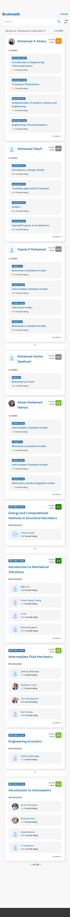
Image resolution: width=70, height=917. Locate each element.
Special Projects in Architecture (30, 225)
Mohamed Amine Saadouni (30, 359)
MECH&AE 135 (19, 98)
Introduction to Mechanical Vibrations (28, 570)
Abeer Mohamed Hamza (29, 405)
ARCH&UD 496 (19, 221)
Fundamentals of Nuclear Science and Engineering (34, 104)
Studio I (16, 206)
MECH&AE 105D (19, 80)
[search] (30, 21)
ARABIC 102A (18, 285)
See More (57, 136)
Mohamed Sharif (29, 149)
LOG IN (64, 14)
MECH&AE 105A (19, 58)
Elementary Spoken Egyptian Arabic (33, 483)
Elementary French (23, 381)
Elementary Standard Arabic (29, 270)
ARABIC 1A (17, 266)
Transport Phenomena (25, 84)
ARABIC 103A (18, 303)
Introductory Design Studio (28, 169)
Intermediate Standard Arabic (30, 289)
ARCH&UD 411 (19, 166)
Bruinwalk (11, 14)
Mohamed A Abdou (31, 41)
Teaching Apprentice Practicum (30, 188)
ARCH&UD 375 (19, 184)
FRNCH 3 (16, 377)
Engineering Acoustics (25, 741)
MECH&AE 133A (19, 120)
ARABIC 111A (18, 479)
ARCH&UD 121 (19, 203)
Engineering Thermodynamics (29, 124)
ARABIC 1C (17, 322)
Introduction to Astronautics (29, 790)
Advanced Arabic (22, 307)
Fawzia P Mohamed (31, 249)
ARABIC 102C (18, 460)
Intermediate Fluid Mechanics (30, 657)
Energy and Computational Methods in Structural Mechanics (32, 516)
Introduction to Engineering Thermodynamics (28, 64)
